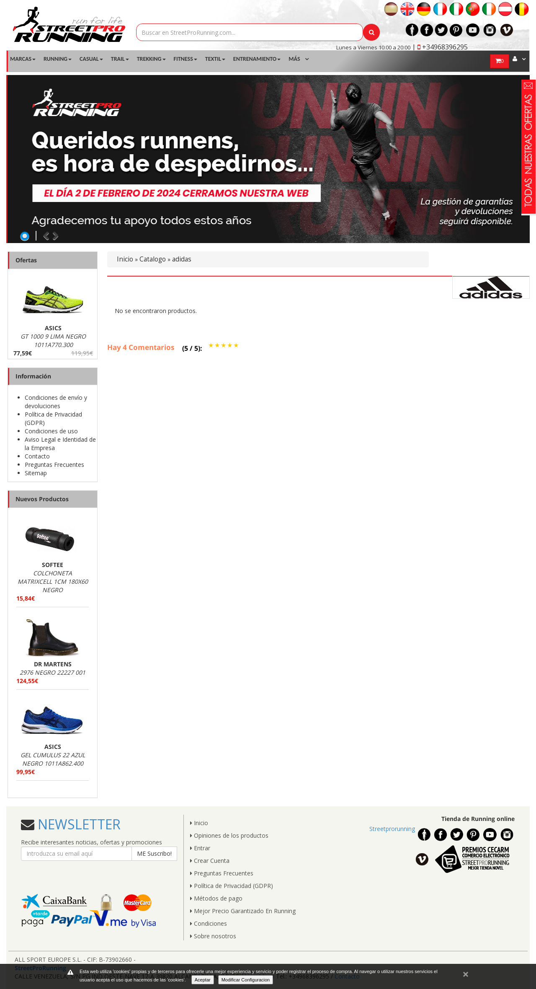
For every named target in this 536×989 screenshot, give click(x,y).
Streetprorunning (392, 829)
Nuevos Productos (42, 499)
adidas (181, 259)
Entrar (200, 848)
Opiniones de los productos (229, 835)
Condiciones (208, 923)
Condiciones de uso (51, 431)
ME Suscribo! (154, 853)
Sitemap (36, 473)
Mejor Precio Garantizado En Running (243, 911)
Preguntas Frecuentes (54, 465)
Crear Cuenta (209, 861)
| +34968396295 (440, 47)
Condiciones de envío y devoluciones (56, 402)
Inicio (125, 259)
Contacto (37, 456)
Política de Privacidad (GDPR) (231, 886)
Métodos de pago (216, 898)
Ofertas (26, 260)
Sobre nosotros (213, 936)
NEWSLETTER (77, 824)
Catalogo (152, 259)
